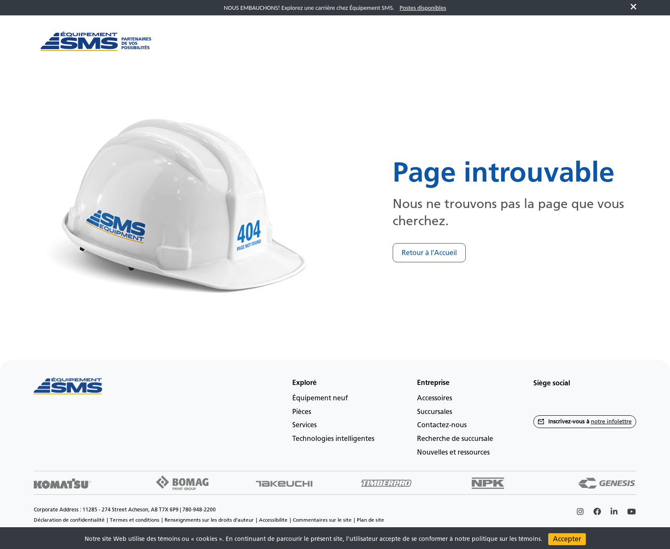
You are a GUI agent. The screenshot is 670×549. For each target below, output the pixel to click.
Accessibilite (273, 520)
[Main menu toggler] (186, 45)
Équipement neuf (320, 398)
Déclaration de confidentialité (69, 520)
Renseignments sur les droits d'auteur (209, 520)
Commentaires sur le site (322, 520)
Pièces (301, 412)
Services (304, 425)
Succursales (434, 412)
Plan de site (370, 520)
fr (615, 45)
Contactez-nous (442, 425)
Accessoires (434, 398)
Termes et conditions (134, 520)
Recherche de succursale (455, 439)
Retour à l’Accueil (429, 253)
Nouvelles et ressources (453, 452)
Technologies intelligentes (333, 439)
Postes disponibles (423, 8)
